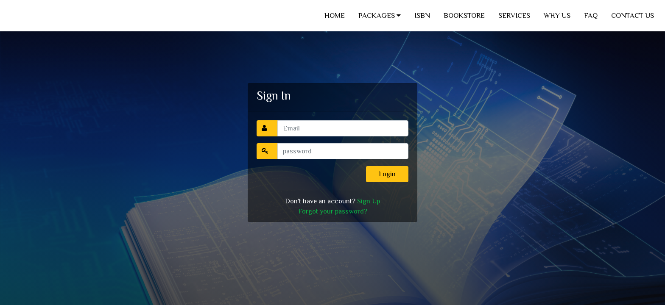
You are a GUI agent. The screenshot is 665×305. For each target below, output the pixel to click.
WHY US (557, 15)
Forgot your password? (332, 211)
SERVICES (514, 15)
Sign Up (368, 201)
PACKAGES (379, 15)
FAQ (591, 15)
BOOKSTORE (464, 15)
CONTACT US (632, 15)
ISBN (422, 15)
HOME (334, 15)
